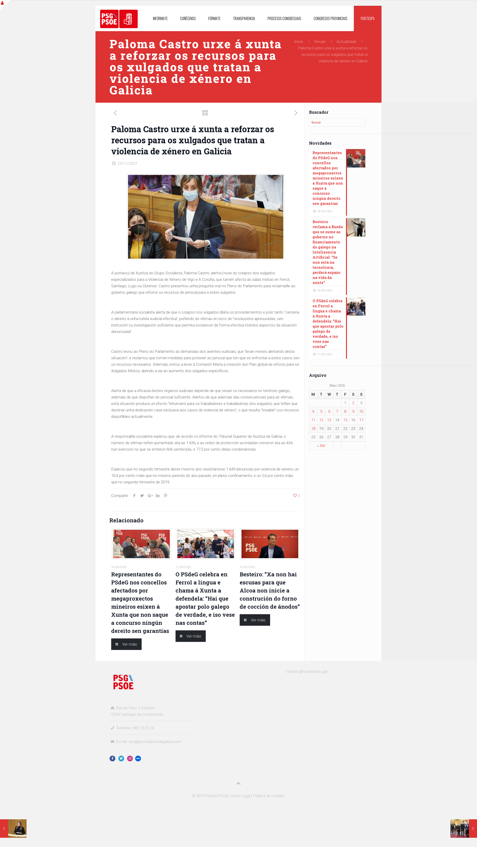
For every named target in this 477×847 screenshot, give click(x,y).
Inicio (298, 41)
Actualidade (346, 41)
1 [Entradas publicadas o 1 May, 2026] (345, 403)
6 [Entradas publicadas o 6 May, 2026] (329, 411)
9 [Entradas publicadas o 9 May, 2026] (353, 411)
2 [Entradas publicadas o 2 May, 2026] (353, 403)
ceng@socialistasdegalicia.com (155, 741)
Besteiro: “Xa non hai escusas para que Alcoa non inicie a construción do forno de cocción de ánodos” (270, 590)
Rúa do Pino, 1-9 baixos (135, 708)
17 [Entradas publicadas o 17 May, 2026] (361, 420)
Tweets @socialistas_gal (306, 671)
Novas (319, 41)
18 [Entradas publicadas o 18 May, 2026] (313, 428)
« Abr (321, 445)
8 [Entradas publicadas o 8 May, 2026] (345, 411)
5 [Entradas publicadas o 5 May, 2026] (321, 411)
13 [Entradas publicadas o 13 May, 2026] (329, 420)
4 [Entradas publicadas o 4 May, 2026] (313, 411)
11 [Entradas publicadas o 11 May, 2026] (313, 420)
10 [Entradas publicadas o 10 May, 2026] (361, 411)
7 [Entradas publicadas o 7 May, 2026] (337, 411)
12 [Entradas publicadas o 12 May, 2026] (321, 420)
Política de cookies (269, 795)
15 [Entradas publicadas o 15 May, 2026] (345, 420)
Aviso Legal (240, 795)
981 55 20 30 (144, 728)
